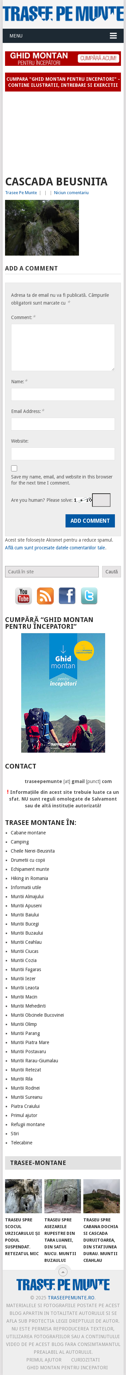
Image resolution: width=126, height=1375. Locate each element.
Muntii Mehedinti (28, 1006)
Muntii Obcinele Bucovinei (37, 1015)
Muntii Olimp (24, 1024)
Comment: (23, 317)
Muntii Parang (25, 1033)
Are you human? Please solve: (61, 500)
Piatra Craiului (25, 1106)
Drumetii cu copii (28, 860)
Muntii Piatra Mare (30, 1042)
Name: (19, 381)
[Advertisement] (63, 130)
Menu (16, 35)
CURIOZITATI (85, 1360)
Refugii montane (28, 1124)
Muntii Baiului (25, 914)
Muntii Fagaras (26, 969)
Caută (112, 571)
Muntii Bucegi (25, 924)
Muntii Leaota (25, 987)
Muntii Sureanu (26, 1097)
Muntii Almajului (27, 896)
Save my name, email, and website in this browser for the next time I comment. (62, 480)
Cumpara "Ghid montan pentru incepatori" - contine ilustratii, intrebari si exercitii (63, 82)
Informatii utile (26, 887)
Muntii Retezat (26, 1069)
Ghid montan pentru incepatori (67, 1367)
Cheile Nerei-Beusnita (33, 851)
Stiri (15, 1133)
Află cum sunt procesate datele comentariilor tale (55, 547)
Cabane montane (28, 832)
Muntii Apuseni (26, 905)
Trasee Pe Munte (21, 192)
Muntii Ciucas (24, 951)
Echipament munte (30, 869)
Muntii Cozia (24, 960)
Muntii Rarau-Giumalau (34, 1060)
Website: (20, 441)
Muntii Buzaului (27, 933)
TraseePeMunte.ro (71, 1297)
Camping (20, 842)
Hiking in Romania (29, 878)
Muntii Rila (22, 1079)
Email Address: (27, 411)
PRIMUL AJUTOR (43, 1360)
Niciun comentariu (71, 192)
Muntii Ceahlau (26, 942)
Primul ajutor (24, 1115)
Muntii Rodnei (25, 1088)
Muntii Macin (24, 997)
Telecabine (21, 1142)
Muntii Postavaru (28, 1051)
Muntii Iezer (23, 978)
